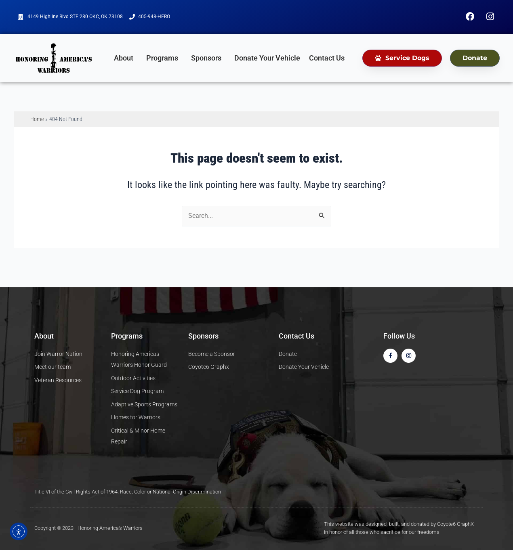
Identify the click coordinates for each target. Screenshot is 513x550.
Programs (164, 60)
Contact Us (327, 60)
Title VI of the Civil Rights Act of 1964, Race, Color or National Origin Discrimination (127, 492)
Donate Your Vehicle (267, 60)
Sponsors (208, 60)
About (125, 60)
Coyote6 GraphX (455, 524)
